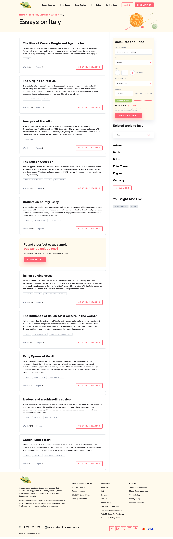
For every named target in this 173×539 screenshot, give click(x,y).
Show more (122, 188)
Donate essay (106, 505)
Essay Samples (48, 5)
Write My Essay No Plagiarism (112, 516)
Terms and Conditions (138, 489)
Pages (117, 69)
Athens (117, 145)
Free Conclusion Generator (111, 512)
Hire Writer (144, 5)
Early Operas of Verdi (39, 358)
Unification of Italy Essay (42, 203)
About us (104, 489)
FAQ (102, 493)
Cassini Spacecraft (37, 442)
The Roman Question (39, 163)
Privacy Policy (134, 501)
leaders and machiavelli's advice (48, 401)
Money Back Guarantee (138, 493)
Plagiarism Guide (78, 489)
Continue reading (89, 68)
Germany (119, 180)
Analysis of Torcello (38, 122)
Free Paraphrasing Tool (110, 509)
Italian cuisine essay (38, 277)
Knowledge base (82, 485)
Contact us (105, 501)
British (117, 159)
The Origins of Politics (40, 81)
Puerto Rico (121, 207)
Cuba (134, 207)
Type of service (120, 48)
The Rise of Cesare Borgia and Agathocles (55, 44)
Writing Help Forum (79, 501)
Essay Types (64, 5)
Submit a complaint (136, 505)
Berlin (117, 152)
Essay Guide (95, 5)
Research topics (78, 493)
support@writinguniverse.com (64, 529)
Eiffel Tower (120, 166)
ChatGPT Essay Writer (81, 497)
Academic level (120, 79)
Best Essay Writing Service (111, 520)
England (118, 173)
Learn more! (34, 261)
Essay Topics (79, 5)
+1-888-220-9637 (32, 529)
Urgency (118, 90)
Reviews (104, 497)
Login (126, 5)
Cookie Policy (134, 497)
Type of (120, 58)
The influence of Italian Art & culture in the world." (62, 317)
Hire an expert (128, 116)
